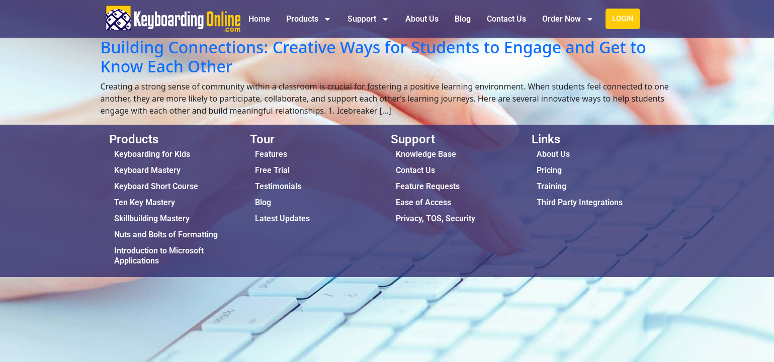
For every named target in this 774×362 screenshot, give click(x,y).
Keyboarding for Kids (152, 154)
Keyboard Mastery (147, 170)
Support (368, 19)
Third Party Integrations (580, 202)
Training (551, 186)
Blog (463, 19)
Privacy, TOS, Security (435, 218)
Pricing (549, 170)
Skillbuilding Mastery (152, 218)
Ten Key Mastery (144, 202)
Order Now (568, 19)
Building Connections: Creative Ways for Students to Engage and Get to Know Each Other (373, 56)
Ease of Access (423, 202)
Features (271, 154)
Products (308, 19)
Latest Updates (282, 218)
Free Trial (272, 170)
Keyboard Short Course (156, 186)
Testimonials (278, 186)
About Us (422, 19)
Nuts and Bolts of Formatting (166, 234)
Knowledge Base (426, 154)
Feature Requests (428, 186)
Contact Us (506, 19)
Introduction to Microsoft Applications (159, 255)
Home (259, 19)
